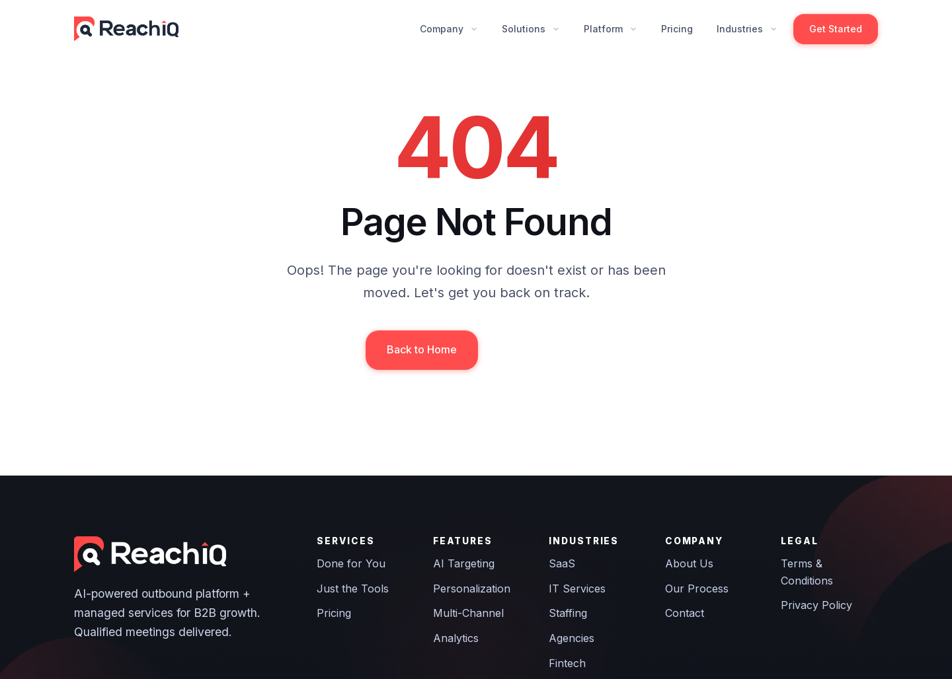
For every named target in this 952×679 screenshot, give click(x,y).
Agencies (571, 638)
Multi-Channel (468, 613)
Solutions (523, 28)
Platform (603, 28)
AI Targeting (464, 563)
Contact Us (537, 349)
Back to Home (422, 349)
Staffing (568, 613)
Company (441, 28)
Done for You (351, 563)
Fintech (567, 663)
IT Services (577, 588)
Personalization (471, 588)
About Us (689, 563)
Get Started (835, 28)
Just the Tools (353, 588)
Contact (684, 613)
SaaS (562, 563)
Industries (740, 28)
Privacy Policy (816, 605)
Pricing (677, 28)
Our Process (697, 588)
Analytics (456, 638)
